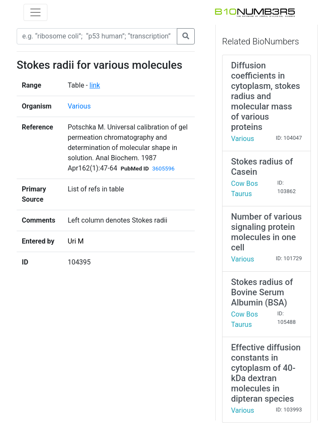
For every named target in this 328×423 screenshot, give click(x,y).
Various (79, 106)
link (94, 85)
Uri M (75, 241)
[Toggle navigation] (35, 12)
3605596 (163, 168)
